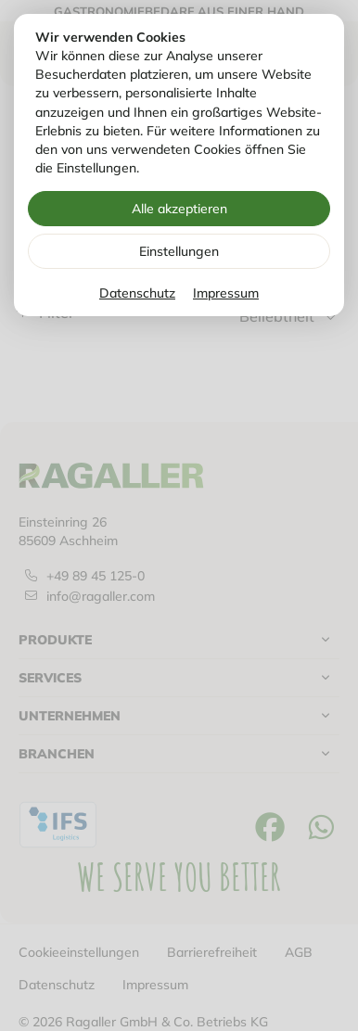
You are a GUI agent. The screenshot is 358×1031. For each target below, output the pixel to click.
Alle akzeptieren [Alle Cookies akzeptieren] (179, 208)
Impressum (226, 293)
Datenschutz (137, 293)
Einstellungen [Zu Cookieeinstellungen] (179, 251)
